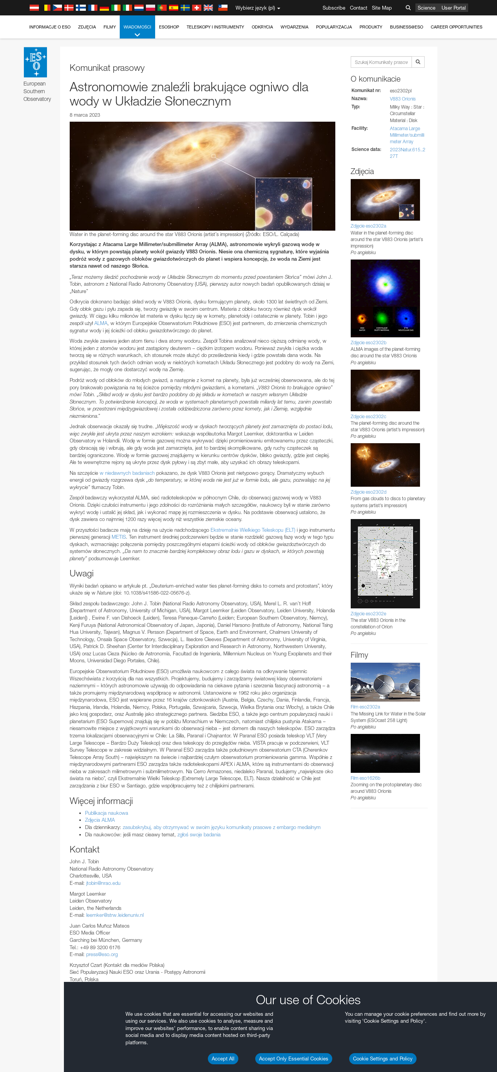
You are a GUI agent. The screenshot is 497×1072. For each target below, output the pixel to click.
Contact (358, 8)
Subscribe (334, 8)
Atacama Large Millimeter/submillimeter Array (407, 135)
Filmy (110, 27)
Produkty (371, 27)
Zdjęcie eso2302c (368, 416)
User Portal (454, 8)
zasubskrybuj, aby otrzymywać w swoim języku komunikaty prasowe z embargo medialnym (222, 827)
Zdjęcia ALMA (100, 820)
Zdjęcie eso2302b (369, 342)
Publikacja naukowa (106, 813)
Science (426, 8)
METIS (119, 537)
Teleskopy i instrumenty (215, 27)
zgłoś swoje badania (199, 834)
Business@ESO (406, 27)
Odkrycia (262, 27)
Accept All (223, 1058)
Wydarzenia (294, 27)
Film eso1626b (365, 778)
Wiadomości (137, 31)
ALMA (100, 323)
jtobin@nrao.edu (103, 883)
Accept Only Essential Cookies (293, 1058)
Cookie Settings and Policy (383, 1058)
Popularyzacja (334, 27)
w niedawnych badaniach (127, 473)
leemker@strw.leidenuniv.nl (115, 915)
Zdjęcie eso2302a (368, 226)
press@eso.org (102, 954)
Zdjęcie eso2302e (368, 613)
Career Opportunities (456, 27)
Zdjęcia (87, 27)
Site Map (382, 8)
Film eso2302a (365, 707)
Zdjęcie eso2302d (369, 492)
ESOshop (169, 27)
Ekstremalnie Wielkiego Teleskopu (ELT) (253, 530)
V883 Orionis (403, 99)
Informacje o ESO (49, 27)
